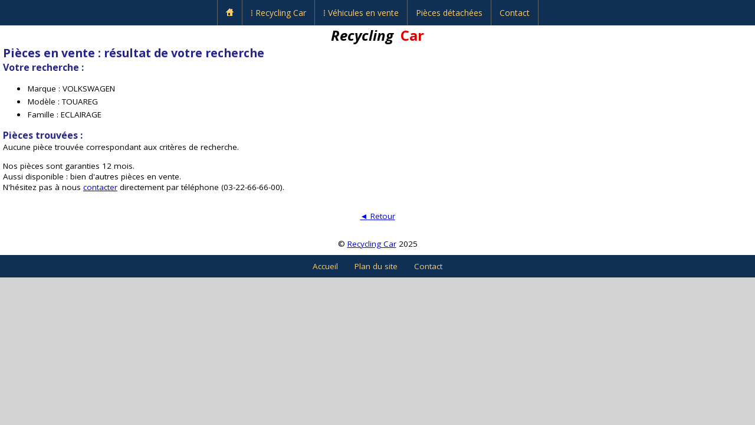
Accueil (325, 266)
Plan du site (376, 266)
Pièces (449, 12)
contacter (100, 187)
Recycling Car (371, 243)
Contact (515, 12)
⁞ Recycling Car (278, 12)
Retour (377, 216)
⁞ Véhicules (361, 12)
